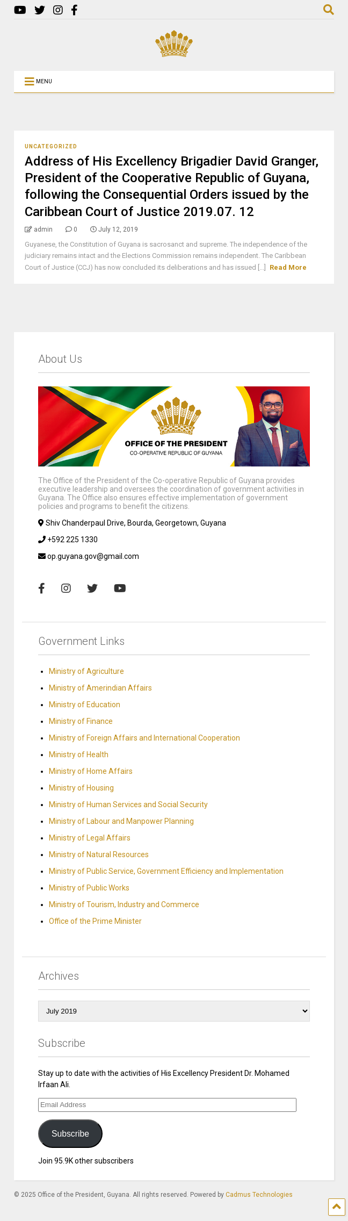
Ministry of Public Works (89, 888)
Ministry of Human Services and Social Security (128, 804)
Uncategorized (51, 146)
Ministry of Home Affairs (91, 771)
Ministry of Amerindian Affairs (100, 688)
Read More (288, 267)
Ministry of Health (78, 754)
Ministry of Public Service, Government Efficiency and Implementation (166, 871)
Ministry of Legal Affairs (89, 838)
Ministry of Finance (81, 721)
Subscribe (70, 1133)
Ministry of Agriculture (86, 671)
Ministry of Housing (81, 788)
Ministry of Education (84, 704)
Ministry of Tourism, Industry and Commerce (124, 904)
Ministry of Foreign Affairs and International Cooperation (144, 738)
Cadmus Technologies (259, 1194)
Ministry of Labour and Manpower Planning (121, 821)
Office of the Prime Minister (95, 921)
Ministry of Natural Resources (99, 854)
